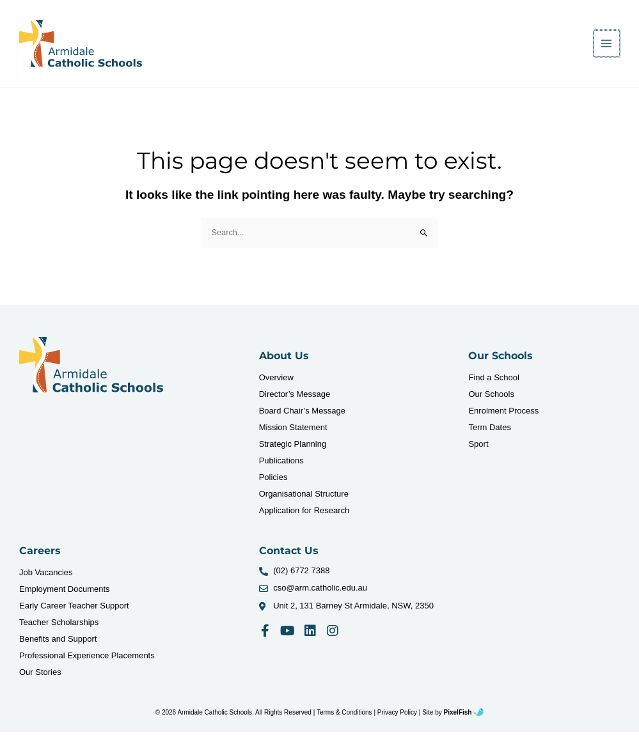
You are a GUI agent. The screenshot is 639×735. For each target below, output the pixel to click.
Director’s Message (295, 397)
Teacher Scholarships (59, 625)
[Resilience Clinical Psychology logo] (91, 368)
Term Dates (489, 430)
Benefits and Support (58, 642)
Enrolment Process (503, 414)
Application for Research (304, 513)
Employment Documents (64, 592)
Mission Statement (293, 430)
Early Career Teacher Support (74, 609)
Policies (273, 480)
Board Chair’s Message (302, 414)
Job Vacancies (46, 575)
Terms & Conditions (344, 715)
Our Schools (491, 397)
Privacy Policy (397, 715)
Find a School (493, 380)
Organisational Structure (304, 497)
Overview (276, 380)
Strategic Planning (293, 447)
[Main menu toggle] (607, 45)
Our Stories (40, 675)
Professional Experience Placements (87, 658)
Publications (281, 463)
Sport (478, 447)
